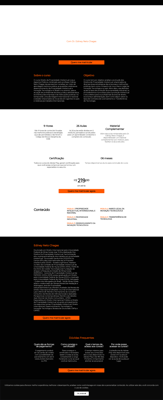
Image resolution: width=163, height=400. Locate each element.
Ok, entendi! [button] (81, 393)
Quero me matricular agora (81, 191)
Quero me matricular (81, 62)
